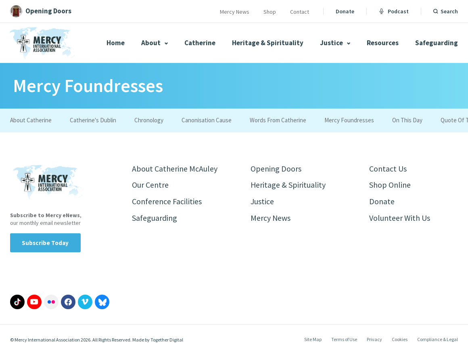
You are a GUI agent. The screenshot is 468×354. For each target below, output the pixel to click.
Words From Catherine (278, 120)
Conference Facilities (167, 202)
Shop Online (390, 185)
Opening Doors (276, 168)
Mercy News (234, 11)
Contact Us (388, 168)
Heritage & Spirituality (267, 42)
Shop (269, 11)
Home (116, 42)
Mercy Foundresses (349, 120)
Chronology (148, 120)
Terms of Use (344, 339)
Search (449, 11)
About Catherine (31, 120)
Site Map (313, 339)
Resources (383, 42)
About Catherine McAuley (174, 168)
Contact (299, 11)
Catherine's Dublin (93, 120)
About (154, 42)
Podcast (394, 11)
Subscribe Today (45, 243)
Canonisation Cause (207, 120)
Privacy (374, 339)
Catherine (199, 42)
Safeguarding (436, 42)
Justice (335, 42)
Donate (345, 11)
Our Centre (150, 185)
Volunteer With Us (399, 218)
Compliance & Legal (437, 339)
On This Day (407, 120)
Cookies (399, 339)
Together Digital (166, 340)
